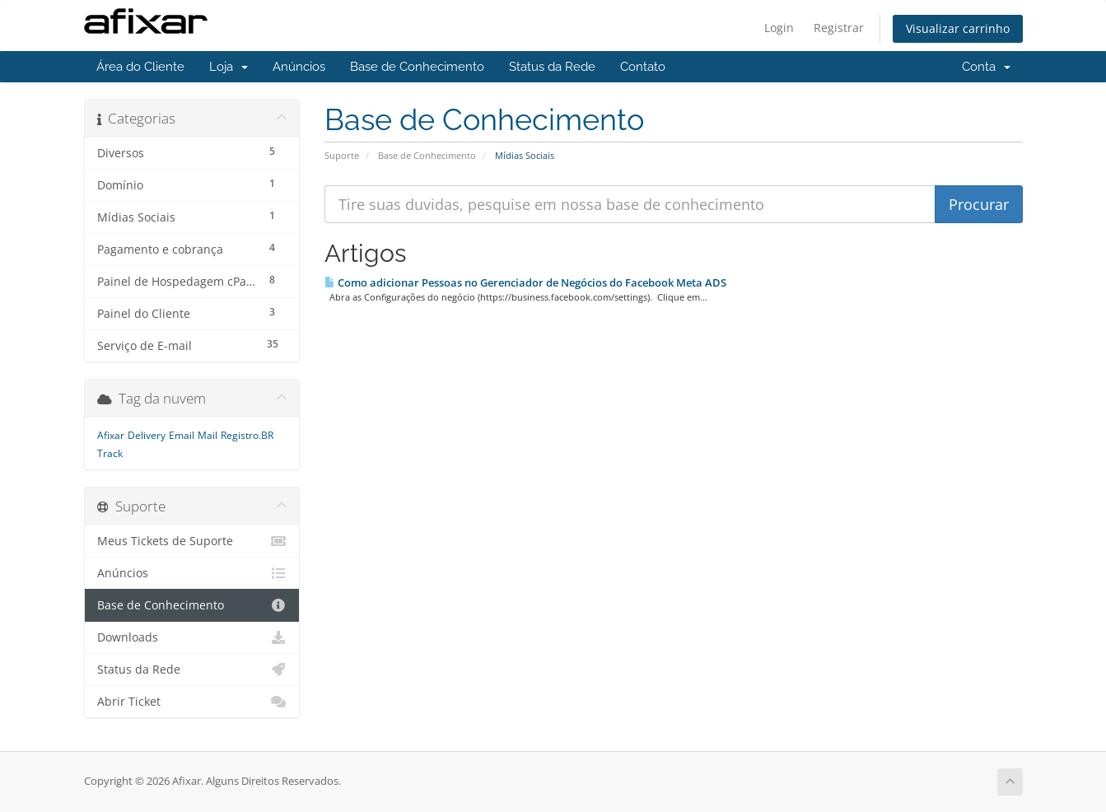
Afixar (110, 435)
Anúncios (299, 66)
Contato (642, 66)
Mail (207, 435)
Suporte (341, 155)
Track (110, 453)
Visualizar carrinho (958, 28)
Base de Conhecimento (417, 66)
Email (181, 435)
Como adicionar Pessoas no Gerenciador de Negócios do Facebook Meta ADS (525, 282)
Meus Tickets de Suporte (192, 541)
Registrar (839, 27)
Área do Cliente (140, 66)
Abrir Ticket (192, 702)
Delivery (147, 435)
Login (779, 27)
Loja (228, 66)
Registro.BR (247, 435)
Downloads (192, 637)
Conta (986, 66)
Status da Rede (552, 66)
